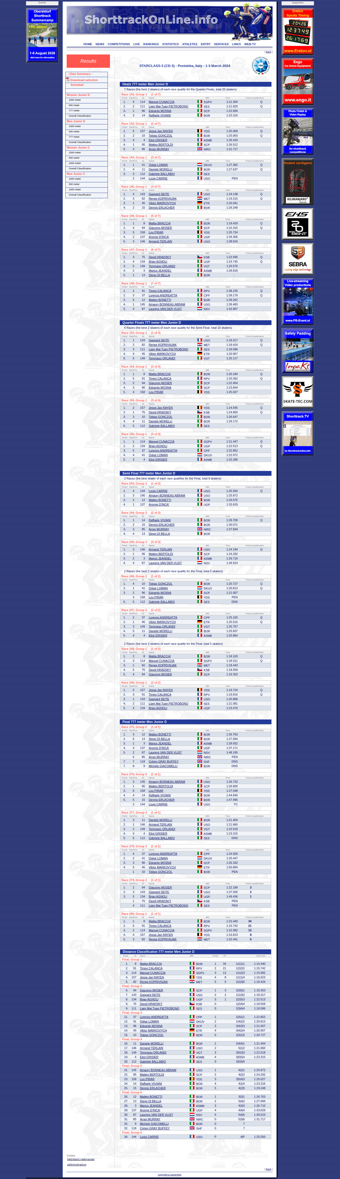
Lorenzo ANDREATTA (163, 295)
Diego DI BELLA (159, 275)
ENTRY (206, 44)
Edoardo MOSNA (160, 110)
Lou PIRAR (156, 232)
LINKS (236, 44)
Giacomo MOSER (160, 227)
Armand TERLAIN (160, 241)
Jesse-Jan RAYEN (161, 131)
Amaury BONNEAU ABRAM (167, 304)
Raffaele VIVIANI (160, 115)
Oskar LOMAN (158, 164)
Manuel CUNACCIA (162, 101)
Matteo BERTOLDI (161, 144)
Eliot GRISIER (158, 140)
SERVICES (221, 44)
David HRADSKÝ (160, 257)
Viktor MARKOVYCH (162, 203)
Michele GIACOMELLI (163, 766)
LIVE (136, 44)
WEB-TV (250, 44)
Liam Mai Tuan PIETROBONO (168, 106)
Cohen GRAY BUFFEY (163, 761)
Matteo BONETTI (160, 299)
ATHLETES (189, 44)
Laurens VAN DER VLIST (165, 308)
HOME (87, 44)
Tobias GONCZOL (160, 135)
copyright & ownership (169, 1174)
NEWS (100, 44)
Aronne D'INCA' (159, 236)
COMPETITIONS (119, 44)
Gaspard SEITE (159, 194)
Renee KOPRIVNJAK (163, 198)
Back (268, 51)
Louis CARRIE (158, 178)
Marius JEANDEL (160, 270)
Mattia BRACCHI (160, 223)
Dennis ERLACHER (162, 207)
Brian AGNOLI (158, 261)
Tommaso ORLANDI (162, 266)
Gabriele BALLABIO (162, 173)
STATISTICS (170, 44)
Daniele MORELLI (160, 169)
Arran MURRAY (159, 149)
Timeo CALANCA (160, 290)
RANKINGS (151, 44)
